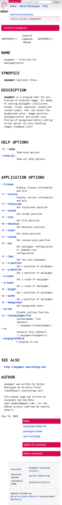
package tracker (32, 431)
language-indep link (35, 426)
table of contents (35, 444)
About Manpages (30, 6)
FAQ (45, 6)
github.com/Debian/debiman (24, 496)
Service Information (21, 14)
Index (13, 6)
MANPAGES (14, 1)
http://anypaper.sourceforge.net (25, 367)
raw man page (31, 436)
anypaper (23, 19)
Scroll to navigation (15, 27)
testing (14, 19)
